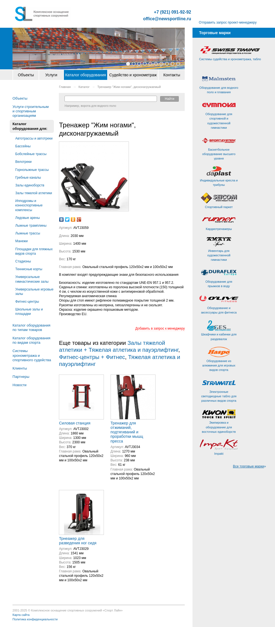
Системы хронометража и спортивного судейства (31, 355)
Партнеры (20, 377)
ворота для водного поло (98, 105)
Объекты (26, 75)
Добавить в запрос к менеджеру (160, 328)
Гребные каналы (28, 177)
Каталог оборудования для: (29, 126)
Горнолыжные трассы (32, 170)
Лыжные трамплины (30, 225)
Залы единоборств (29, 185)
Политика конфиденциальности (35, 619)
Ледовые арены (27, 218)
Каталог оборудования (85, 75)
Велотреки (23, 162)
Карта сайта (20, 614)
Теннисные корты (28, 269)
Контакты (171, 75)
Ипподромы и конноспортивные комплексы (28, 205)
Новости (19, 385)
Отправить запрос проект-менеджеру (228, 22)
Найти (169, 99)
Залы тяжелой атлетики (33, 193)
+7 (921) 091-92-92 (172, 12)
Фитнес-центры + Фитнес (92, 357)
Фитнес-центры (27, 302)
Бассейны (23, 146)
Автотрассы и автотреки (33, 138)
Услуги (51, 75)
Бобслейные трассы (30, 154)
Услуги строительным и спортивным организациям (30, 111)
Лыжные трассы (27, 233)
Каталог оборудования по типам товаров (31, 327)
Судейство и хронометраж (133, 75)
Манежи (21, 241)
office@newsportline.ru (167, 19)
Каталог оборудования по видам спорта (31, 340)
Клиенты (19, 368)
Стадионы (23, 261)
